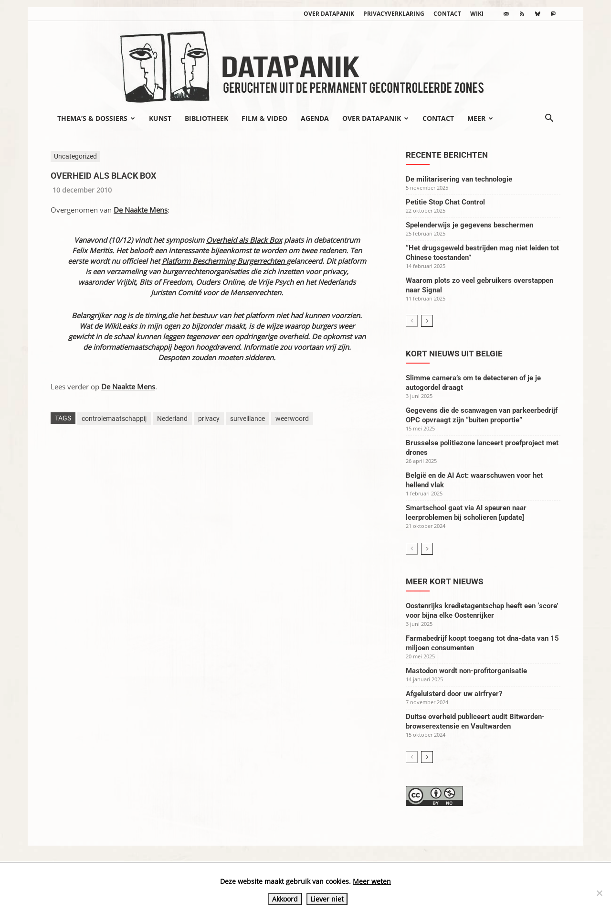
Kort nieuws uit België (454, 353)
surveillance (247, 418)
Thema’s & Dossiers (96, 118)
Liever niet (327, 898)
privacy (209, 418)
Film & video (264, 118)
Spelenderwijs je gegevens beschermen (469, 225)
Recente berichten (447, 155)
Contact (447, 14)
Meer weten (372, 881)
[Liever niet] (599, 893)
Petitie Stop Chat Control (445, 202)
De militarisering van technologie (459, 179)
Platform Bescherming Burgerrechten (224, 261)
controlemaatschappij (114, 418)
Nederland (172, 418)
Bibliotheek (206, 118)
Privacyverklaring (393, 14)
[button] (548, 119)
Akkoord (285, 898)
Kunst (160, 118)
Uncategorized (75, 156)
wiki (477, 14)
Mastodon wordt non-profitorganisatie (466, 670)
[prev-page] (412, 321)
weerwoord (292, 418)
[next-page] (427, 321)
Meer (480, 118)
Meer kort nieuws (444, 581)
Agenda (315, 118)
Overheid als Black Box (244, 240)
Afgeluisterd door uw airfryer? (454, 693)
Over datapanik (329, 14)
